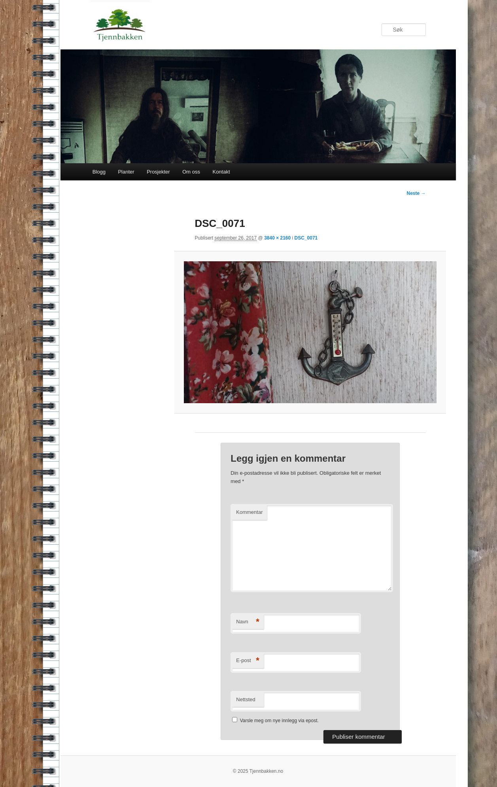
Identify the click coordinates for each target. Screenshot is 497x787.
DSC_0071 (306, 238)
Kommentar (249, 512)
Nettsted (245, 699)
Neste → (415, 193)
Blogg (99, 172)
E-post (247, 660)
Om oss (191, 172)
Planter (126, 172)
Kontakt (221, 172)
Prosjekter (158, 172)
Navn (247, 622)
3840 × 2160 (277, 238)
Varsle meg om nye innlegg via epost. (279, 720)
